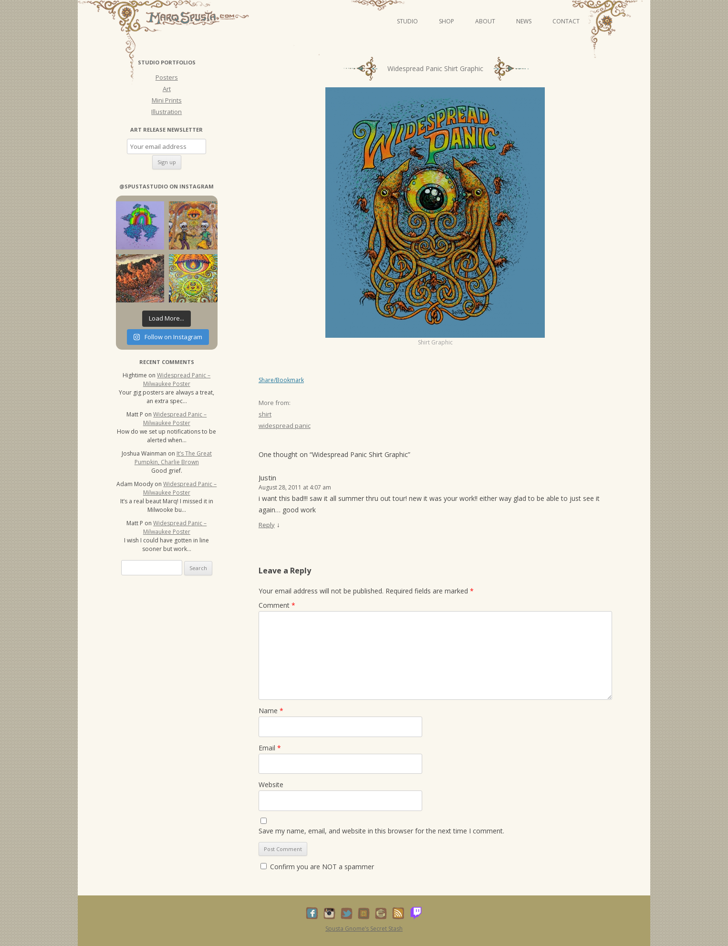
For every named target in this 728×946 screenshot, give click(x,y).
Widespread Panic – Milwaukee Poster (177, 379)
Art (167, 88)
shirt (265, 414)
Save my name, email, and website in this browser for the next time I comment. (381, 830)
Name (271, 710)
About (485, 21)
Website (271, 784)
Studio (407, 21)
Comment (277, 605)
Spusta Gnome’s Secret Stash (364, 929)
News (523, 21)
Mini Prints (167, 100)
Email (270, 747)
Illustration (166, 111)
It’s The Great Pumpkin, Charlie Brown (173, 457)
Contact (566, 21)
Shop (446, 21)
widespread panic (285, 425)
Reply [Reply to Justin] (267, 524)
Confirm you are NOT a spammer (317, 866)
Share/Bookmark (281, 380)
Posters (167, 77)
